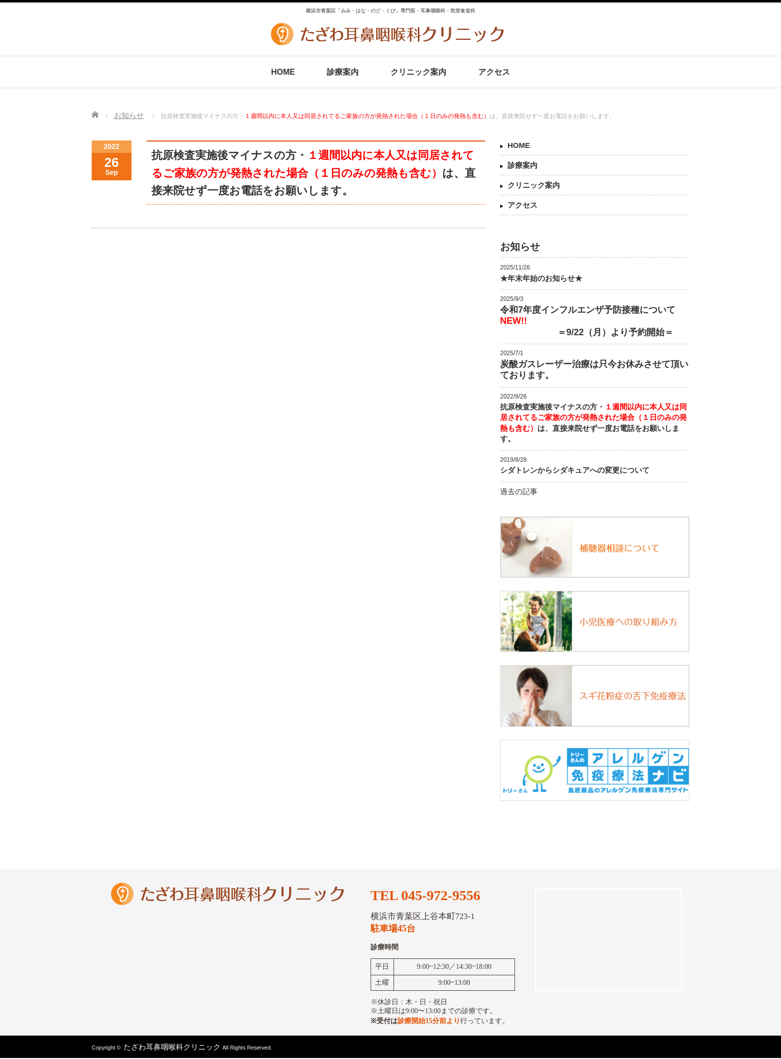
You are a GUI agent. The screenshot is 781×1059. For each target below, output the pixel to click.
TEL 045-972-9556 (425, 896)
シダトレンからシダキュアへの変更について (575, 470)
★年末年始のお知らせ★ (541, 278)
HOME (283, 72)
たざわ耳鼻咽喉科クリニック (172, 1047)
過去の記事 (518, 491)
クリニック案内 (418, 72)
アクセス (494, 72)
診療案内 (343, 72)
